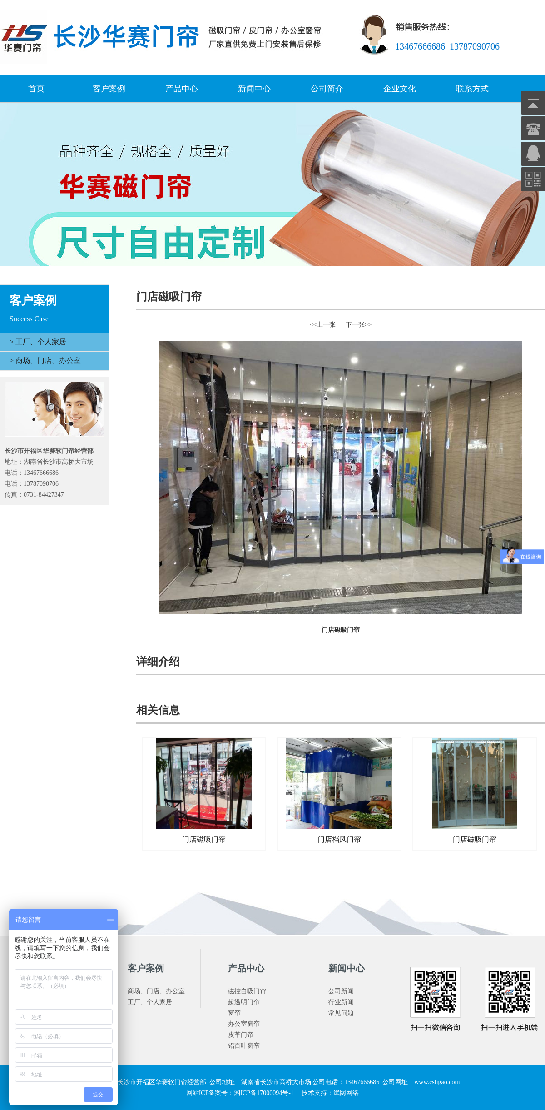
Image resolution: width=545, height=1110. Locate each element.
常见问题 (341, 1013)
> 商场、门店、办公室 (45, 360)
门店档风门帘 (339, 790)
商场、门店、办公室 (156, 991)
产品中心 (181, 88)
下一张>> (359, 324)
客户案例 (109, 88)
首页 (36, 88)
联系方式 (472, 88)
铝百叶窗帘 (244, 1045)
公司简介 (327, 88)
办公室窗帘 (244, 1023)
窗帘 (234, 1013)
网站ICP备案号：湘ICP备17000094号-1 (240, 1093)
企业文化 (399, 88)
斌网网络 (346, 1093)
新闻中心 (254, 88)
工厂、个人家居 (150, 1002)
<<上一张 (323, 324)
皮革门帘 (240, 1034)
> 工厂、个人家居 (38, 342)
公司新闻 (341, 991)
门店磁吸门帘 (204, 790)
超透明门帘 (244, 1002)
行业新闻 (341, 1002)
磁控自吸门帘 (247, 991)
